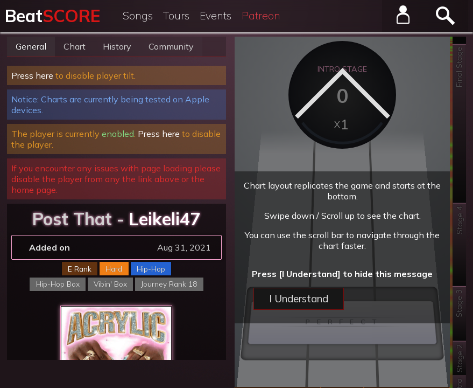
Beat (52, 15)
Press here (32, 75)
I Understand (298, 298)
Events (215, 15)
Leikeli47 (164, 219)
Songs (138, 15)
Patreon (261, 15)
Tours (176, 15)
